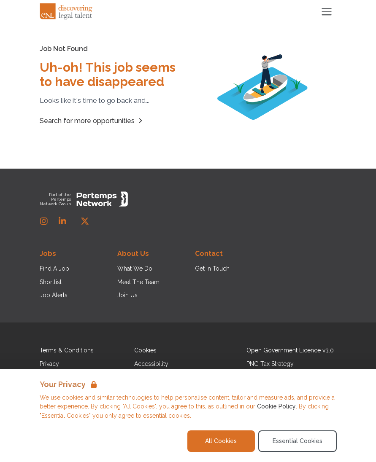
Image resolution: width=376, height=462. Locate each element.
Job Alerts (54, 295)
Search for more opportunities (92, 120)
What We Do (134, 268)
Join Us (127, 295)
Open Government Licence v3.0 (290, 350)
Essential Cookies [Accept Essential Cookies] (297, 441)
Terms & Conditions (67, 350)
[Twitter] (85, 221)
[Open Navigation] (326, 12)
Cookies (145, 350)
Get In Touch (212, 268)
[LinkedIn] (62, 221)
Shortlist (51, 282)
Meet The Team (138, 282)
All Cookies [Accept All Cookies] (221, 441)
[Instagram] (43, 221)
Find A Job (54, 268)
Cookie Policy (276, 406)
